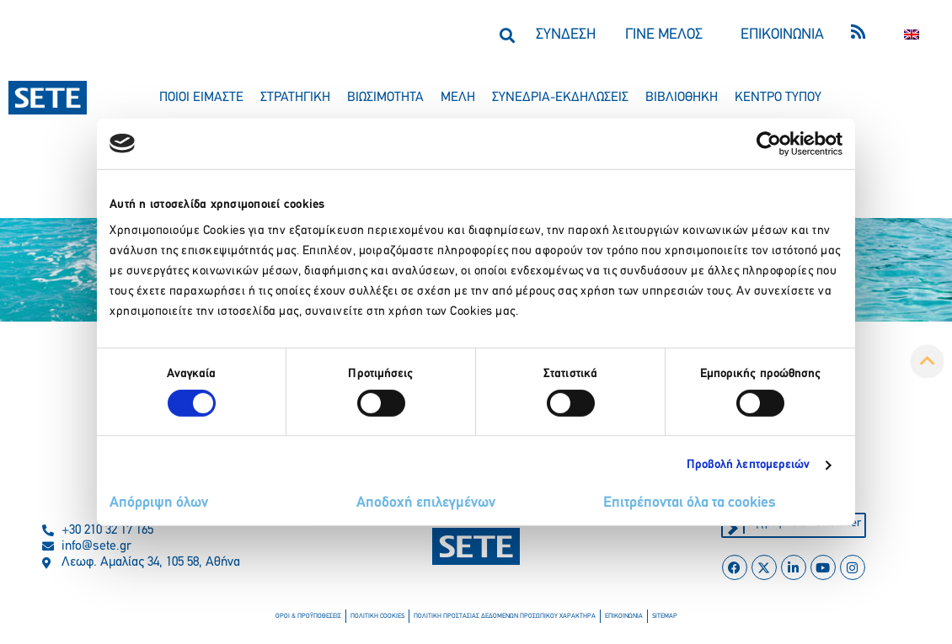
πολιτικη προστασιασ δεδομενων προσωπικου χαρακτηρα (505, 616)
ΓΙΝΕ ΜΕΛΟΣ (664, 35)
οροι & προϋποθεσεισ (308, 616)
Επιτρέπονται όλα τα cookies (689, 503)
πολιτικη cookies (377, 616)
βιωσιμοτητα (385, 97)
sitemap (664, 616)
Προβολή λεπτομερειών (748, 465)
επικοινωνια (624, 616)
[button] (507, 35)
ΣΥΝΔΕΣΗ (566, 35)
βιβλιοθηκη (681, 97)
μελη (458, 97)
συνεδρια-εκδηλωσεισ (560, 97)
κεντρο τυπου (778, 97)
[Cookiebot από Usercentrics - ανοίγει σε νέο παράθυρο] (768, 143)
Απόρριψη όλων (159, 503)
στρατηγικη (295, 97)
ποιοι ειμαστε (201, 97)
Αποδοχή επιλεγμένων (425, 503)
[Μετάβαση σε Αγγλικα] (912, 35)
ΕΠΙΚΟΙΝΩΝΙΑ (782, 35)
